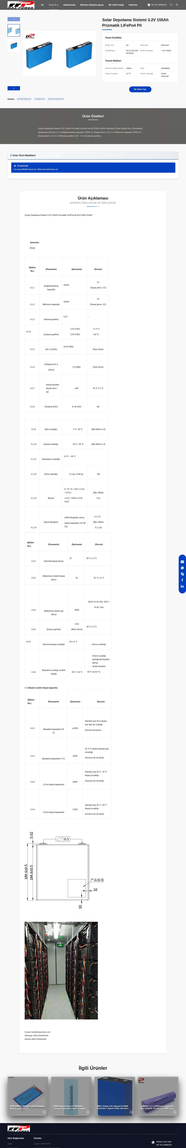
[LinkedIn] (182, 586)
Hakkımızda (69, 5)
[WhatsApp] (182, 567)
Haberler (133, 5)
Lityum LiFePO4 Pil (42, 1144)
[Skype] (182, 574)
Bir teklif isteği (116, 5)
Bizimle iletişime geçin (92, 5)
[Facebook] (182, 580)
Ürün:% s (53, 5)
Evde (10, 1144)
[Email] (182, 561)
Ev (42, 5)
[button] (14, 88)
